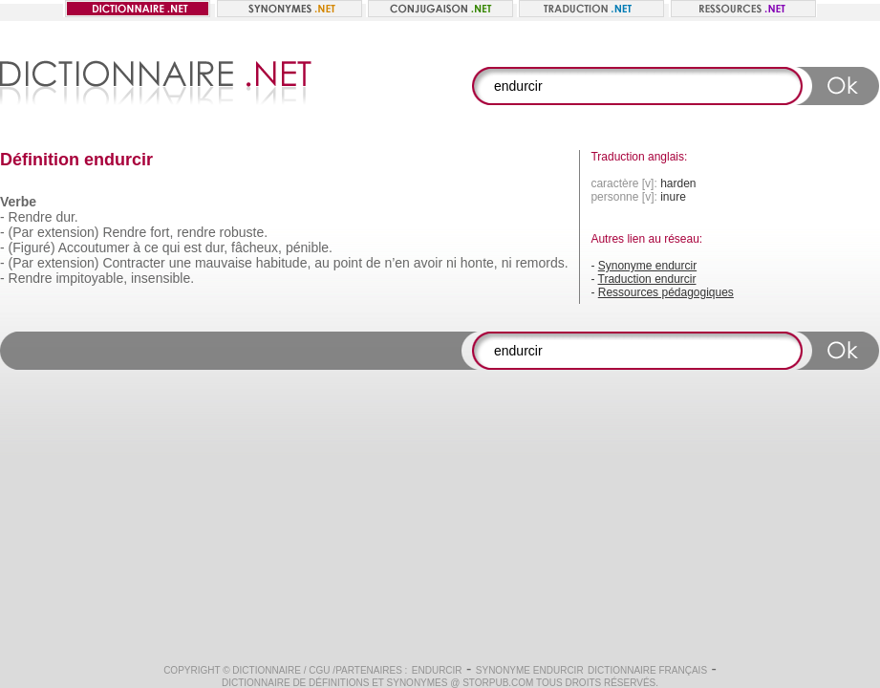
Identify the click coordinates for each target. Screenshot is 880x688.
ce (151, 247)
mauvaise (223, 262)
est (192, 247)
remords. (541, 262)
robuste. (244, 232)
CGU (319, 670)
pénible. (309, 247)
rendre (196, 232)
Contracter (133, 262)
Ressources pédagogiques (666, 292)
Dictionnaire (266, 670)
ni (451, 262)
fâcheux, (256, 247)
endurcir (437, 670)
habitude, (283, 262)
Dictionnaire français (647, 670)
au (322, 262)
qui (171, 247)
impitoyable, (91, 278)
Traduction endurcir (647, 279)
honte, (479, 262)
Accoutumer (94, 247)
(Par (21, 232)
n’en (396, 262)
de (373, 262)
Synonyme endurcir (647, 265)
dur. (66, 217)
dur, (216, 247)
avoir (428, 262)
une (180, 262)
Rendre (31, 217)
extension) (68, 232)
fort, (161, 232)
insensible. (162, 278)
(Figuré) (32, 247)
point (347, 262)
